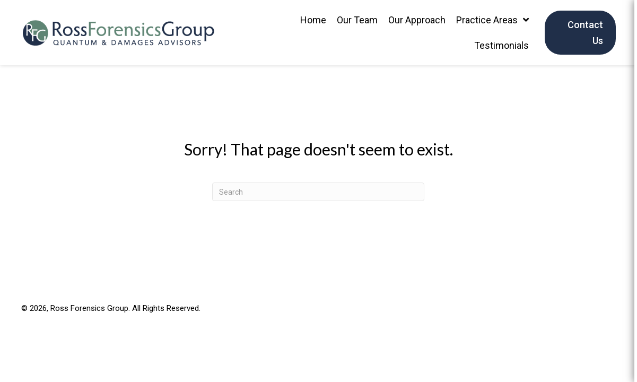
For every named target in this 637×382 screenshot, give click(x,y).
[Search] (318, 192)
